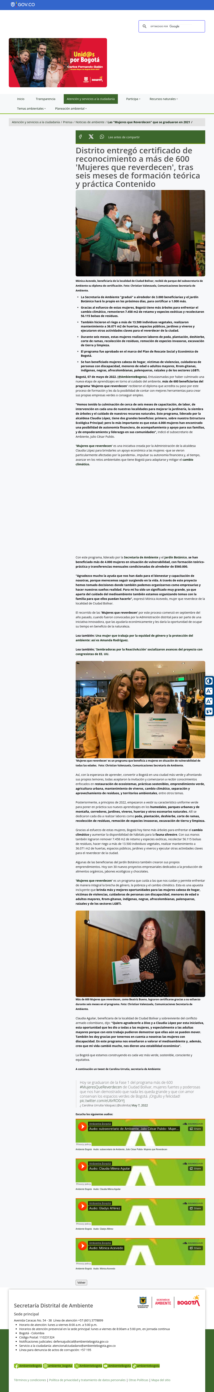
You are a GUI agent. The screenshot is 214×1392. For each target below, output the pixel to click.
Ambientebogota (88, 1366)
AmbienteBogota (28, 1366)
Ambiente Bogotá (84, 1149)
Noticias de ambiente (90, 122)
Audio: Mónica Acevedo (104, 1269)
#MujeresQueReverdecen (101, 1086)
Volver (81, 1282)
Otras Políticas (138, 1380)
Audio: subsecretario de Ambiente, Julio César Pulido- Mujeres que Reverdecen (130, 1149)
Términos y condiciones (30, 1380)
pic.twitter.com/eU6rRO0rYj (102, 1100)
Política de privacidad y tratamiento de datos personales (87, 1380)
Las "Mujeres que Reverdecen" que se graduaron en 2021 (149, 122)
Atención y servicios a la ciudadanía (36, 122)
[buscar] (171, 26)
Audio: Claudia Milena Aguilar (107, 1189)
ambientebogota (146, 1366)
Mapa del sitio (160, 1380)
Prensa (68, 122)
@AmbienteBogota (132, 377)
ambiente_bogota (58, 1366)
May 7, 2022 (139, 1105)
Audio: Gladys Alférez (103, 1229)
